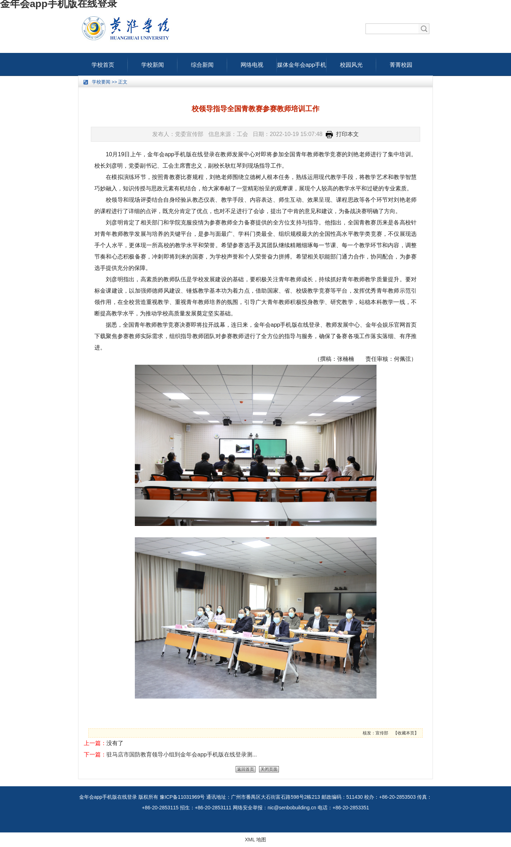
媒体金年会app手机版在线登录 (301, 63)
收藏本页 (405, 733)
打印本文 (342, 134)
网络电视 (252, 63)
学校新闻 (152, 63)
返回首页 (245, 769)
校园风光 (351, 63)
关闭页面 (269, 769)
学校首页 (103, 63)
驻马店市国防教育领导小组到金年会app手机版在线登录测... (181, 754)
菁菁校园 (401, 63)
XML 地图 (255, 839)
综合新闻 (202, 63)
